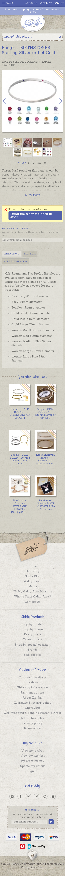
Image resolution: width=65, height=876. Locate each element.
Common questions (32, 677)
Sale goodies (32, 654)
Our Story (33, 571)
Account (31, 3)
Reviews (32, 682)
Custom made (32, 639)
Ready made (32, 634)
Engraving (32, 707)
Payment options (32, 692)
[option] (32, 101)
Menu (7, 3)
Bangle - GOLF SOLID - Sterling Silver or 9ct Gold (20, 459)
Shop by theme (33, 629)
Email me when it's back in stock (31, 215)
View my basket (32, 750)
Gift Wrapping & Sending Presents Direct (32, 712)
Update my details (32, 766)
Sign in (33, 771)
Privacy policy (32, 723)
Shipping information (32, 687)
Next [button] (57, 101)
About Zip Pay (33, 697)
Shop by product (33, 624)
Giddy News (32, 581)
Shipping (30, 253)
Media (32, 586)
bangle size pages (27, 285)
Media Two (36, 867)
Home (32, 566)
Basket (59, 3)
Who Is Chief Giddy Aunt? (32, 596)
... (45, 413)
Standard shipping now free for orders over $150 (32, 11)
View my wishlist (32, 755)
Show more (32, 195)
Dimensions (11, 253)
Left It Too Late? (32, 718)
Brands (32, 649)
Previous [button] (8, 101)
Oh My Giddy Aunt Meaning (32, 591)
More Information (15, 261)
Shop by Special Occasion (20, 61)
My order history (32, 761)
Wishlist (46, 3)
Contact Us (32, 601)
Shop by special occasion (32, 644)
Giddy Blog (32, 576)
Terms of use (33, 728)
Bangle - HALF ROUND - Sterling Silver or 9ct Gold (20, 413)
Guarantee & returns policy (32, 702)
